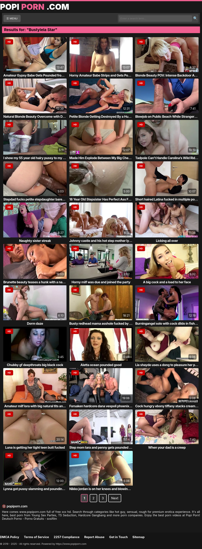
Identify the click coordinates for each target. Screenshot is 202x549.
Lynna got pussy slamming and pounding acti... (38, 489)
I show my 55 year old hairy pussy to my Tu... (36, 158)
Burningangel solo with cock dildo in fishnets (168, 323)
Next (114, 498)
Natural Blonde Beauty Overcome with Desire (36, 116)
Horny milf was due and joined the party (101, 282)
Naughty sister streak (35, 241)
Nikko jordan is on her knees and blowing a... (102, 489)
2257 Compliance (67, 537)
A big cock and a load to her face (167, 282)
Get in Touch (118, 537)
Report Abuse (94, 537)
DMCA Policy (9, 537)
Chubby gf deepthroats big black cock (35, 365)
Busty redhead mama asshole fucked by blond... (105, 323)
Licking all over (167, 241)
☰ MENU (12, 18)
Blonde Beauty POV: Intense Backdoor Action (168, 75)
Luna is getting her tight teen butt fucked (35, 447)
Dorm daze (35, 323)
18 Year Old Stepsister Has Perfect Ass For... (101, 199)
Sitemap (139, 537)
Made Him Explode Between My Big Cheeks (101, 158)
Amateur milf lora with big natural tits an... (35, 406)
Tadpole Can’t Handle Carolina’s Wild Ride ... (167, 158)
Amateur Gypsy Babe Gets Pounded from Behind (39, 75)
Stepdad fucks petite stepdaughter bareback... (37, 199)
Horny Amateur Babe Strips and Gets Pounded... (105, 75)
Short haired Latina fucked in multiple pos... (167, 199)
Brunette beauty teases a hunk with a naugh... (37, 282)
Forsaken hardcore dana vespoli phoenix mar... (103, 406)
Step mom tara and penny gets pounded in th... (103, 447)
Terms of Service (36, 537)
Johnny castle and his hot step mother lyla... (102, 241)
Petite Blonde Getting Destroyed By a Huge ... (102, 116)
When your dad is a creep (167, 447)
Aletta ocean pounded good (100, 365)
